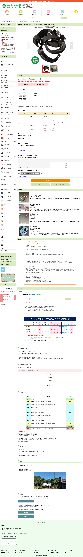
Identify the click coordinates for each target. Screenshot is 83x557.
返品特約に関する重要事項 (23, 176)
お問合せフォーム (8, 540)
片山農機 (45, 555)
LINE (9, 543)
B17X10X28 (22, 148)
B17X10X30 (22, 150)
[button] (28, 45)
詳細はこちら (12, 52)
